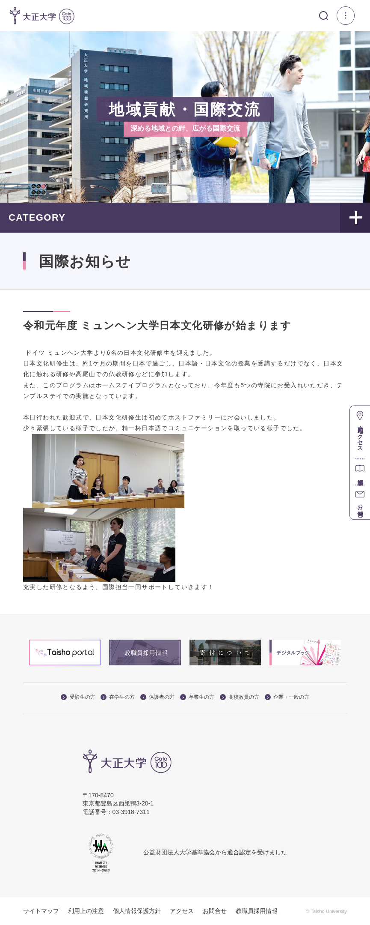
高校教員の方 (239, 697)
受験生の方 (78, 697)
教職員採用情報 (257, 910)
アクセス (182, 910)
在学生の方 (118, 697)
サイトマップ (41, 910)
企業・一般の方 (287, 697)
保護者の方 (157, 697)
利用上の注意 (86, 910)
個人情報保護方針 (137, 910)
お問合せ (215, 910)
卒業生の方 (197, 697)
